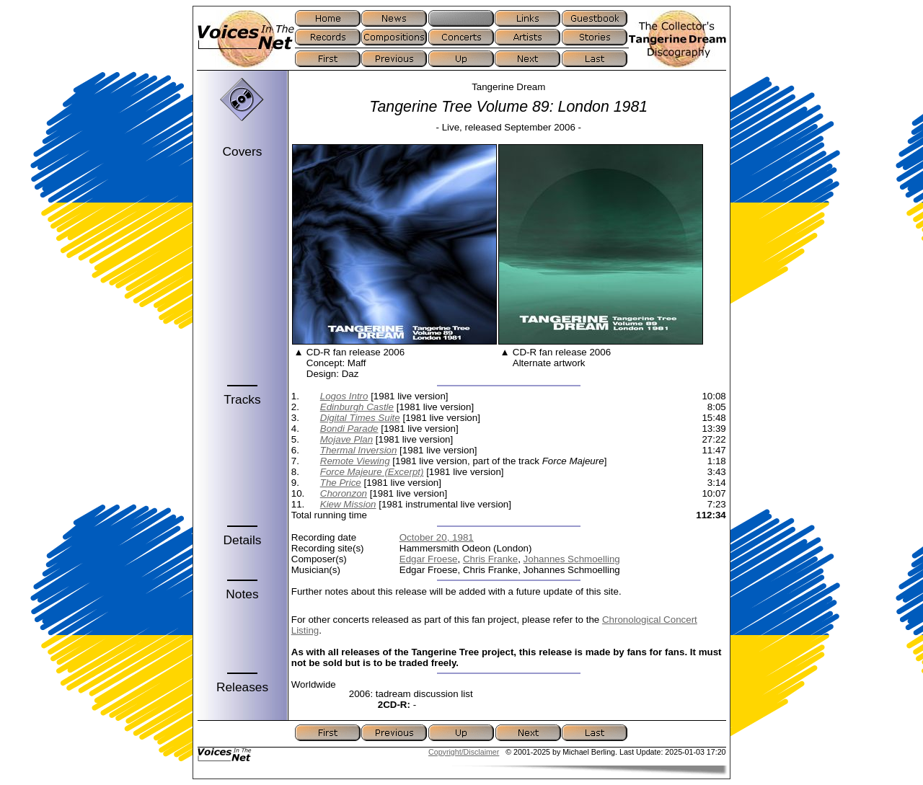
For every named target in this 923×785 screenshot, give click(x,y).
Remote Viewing (355, 461)
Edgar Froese (428, 559)
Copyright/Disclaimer (463, 752)
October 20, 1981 (436, 537)
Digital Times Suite (360, 417)
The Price (340, 482)
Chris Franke (490, 559)
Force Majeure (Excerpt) (372, 471)
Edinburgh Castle (357, 407)
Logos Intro (344, 396)
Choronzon (343, 493)
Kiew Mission (348, 504)
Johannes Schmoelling (572, 559)
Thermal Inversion (358, 450)
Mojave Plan (346, 439)
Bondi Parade (349, 428)
